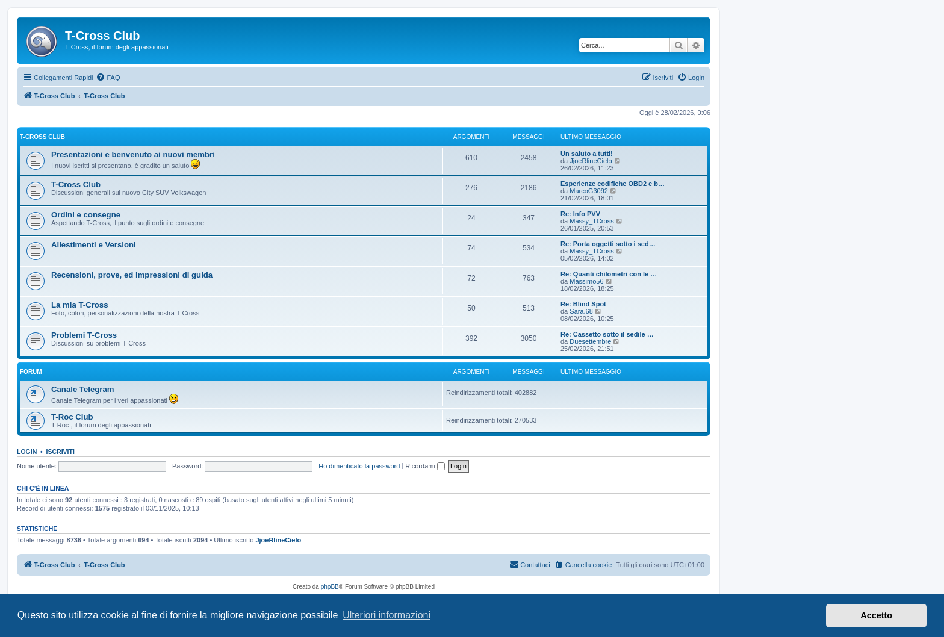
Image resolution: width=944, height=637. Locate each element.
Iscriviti (60, 451)
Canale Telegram (82, 389)
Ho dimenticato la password (359, 466)
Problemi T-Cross (84, 335)
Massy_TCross (591, 221)
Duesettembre (590, 341)
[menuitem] (108, 77)
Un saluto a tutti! (586, 153)
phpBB (330, 586)
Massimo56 (586, 281)
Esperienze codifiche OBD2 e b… (612, 183)
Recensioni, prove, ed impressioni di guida (132, 274)
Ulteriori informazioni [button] (386, 615)
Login (27, 451)
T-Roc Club (72, 416)
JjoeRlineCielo (591, 160)
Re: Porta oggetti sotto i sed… (608, 243)
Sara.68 (581, 311)
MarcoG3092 (589, 190)
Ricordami (425, 466)
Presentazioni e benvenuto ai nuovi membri (133, 154)
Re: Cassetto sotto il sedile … (607, 334)
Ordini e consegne (85, 214)
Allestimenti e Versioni (93, 244)
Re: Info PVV (580, 213)
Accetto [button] (876, 615)
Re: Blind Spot (583, 304)
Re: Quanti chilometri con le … (608, 274)
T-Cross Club (42, 137)
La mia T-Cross (79, 304)
